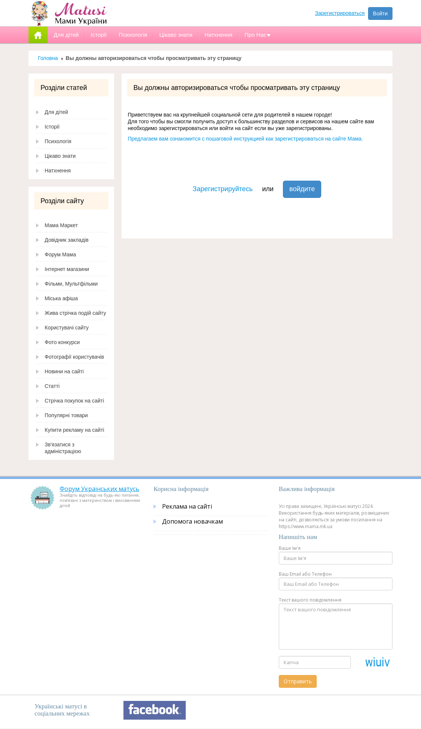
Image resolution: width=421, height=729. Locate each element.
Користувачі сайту (67, 328)
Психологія (58, 141)
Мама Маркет (61, 225)
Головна (48, 58)
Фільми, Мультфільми (71, 284)
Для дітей (56, 112)
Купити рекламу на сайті (74, 430)
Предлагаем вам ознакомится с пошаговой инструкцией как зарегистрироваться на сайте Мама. (245, 139)
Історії (52, 127)
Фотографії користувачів (74, 357)
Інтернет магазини (67, 269)
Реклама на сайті (187, 506)
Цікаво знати (60, 156)
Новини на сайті (64, 371)
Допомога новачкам (192, 521)
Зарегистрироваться (340, 13)
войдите (302, 189)
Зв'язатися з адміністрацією (63, 448)
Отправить (298, 681)
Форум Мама (60, 254)
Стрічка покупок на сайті (74, 401)
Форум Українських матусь (99, 489)
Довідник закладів (67, 240)
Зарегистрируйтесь (222, 189)
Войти (380, 13)
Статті (52, 386)
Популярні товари (66, 415)
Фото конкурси (62, 342)
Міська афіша (61, 298)
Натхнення (58, 171)
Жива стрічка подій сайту (75, 313)
